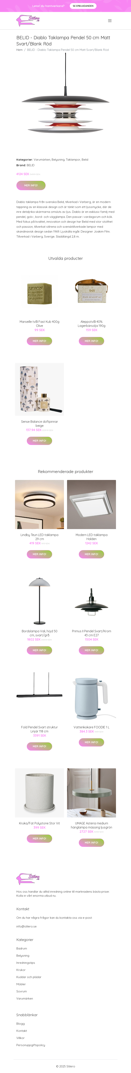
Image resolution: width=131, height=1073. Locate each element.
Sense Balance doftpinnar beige (39, 424)
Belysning (58, 159)
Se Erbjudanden (83, 5)
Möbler (21, 984)
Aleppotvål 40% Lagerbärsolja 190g (91, 324)
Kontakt (21, 1031)
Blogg (20, 1023)
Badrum (21, 948)
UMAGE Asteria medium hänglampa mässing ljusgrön (91, 825)
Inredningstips (25, 963)
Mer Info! (31, 185)
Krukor (21, 970)
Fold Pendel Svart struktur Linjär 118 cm (39, 729)
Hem (19, 50)
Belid (85, 159)
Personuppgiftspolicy (30, 1045)
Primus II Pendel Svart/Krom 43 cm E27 (91, 633)
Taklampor (73, 159)
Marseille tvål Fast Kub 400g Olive (39, 324)
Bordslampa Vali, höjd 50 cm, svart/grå (39, 633)
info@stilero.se (26, 926)
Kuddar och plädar (28, 977)
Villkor (20, 1038)
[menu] (110, 21)
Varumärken (42, 159)
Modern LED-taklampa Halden (91, 537)
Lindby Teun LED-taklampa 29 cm (39, 537)
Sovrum (21, 991)
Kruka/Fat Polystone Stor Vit (39, 823)
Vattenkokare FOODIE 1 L (91, 727)
